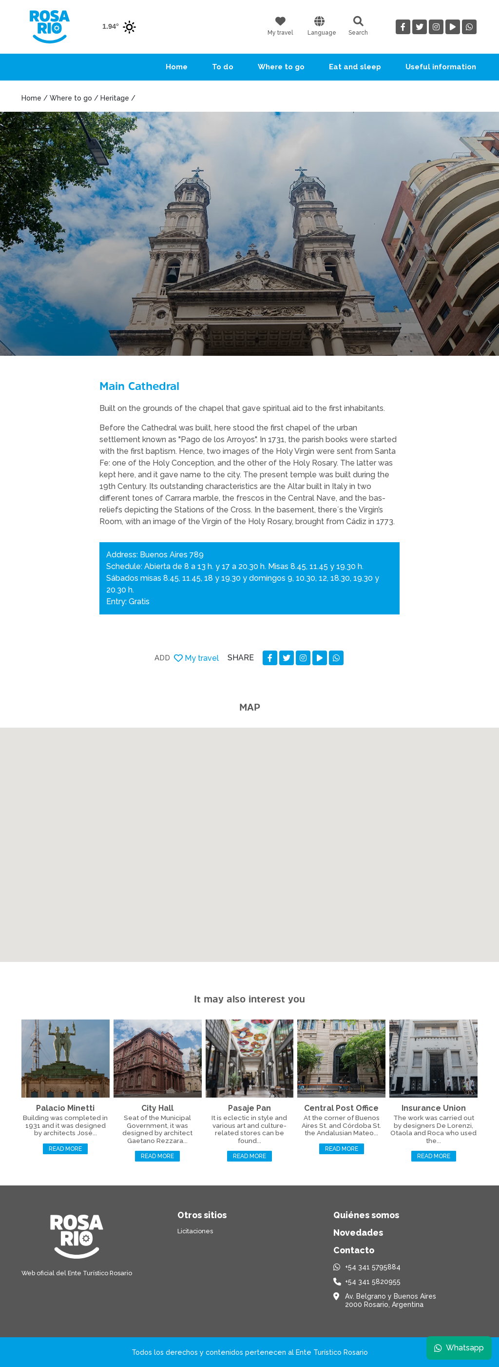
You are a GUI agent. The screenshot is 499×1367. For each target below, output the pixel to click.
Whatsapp (458, 1347)
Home (177, 66)
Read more (65, 1148)
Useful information (440, 66)
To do (222, 66)
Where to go (281, 66)
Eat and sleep (355, 66)
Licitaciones (195, 1231)
